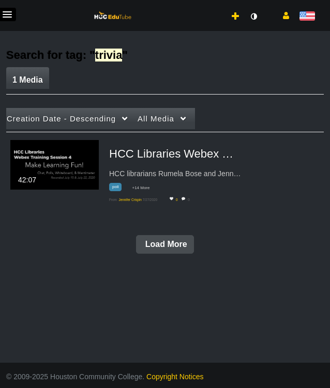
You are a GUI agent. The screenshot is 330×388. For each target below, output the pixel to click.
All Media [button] (156, 118)
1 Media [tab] (27, 79)
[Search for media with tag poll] (119, 189)
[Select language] (307, 16)
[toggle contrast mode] (253, 16)
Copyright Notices (175, 377)
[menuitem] (215, 5)
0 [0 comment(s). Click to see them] (189, 199)
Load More (165, 244)
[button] (282, 15)
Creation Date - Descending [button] (61, 118)
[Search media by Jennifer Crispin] (129, 199)
